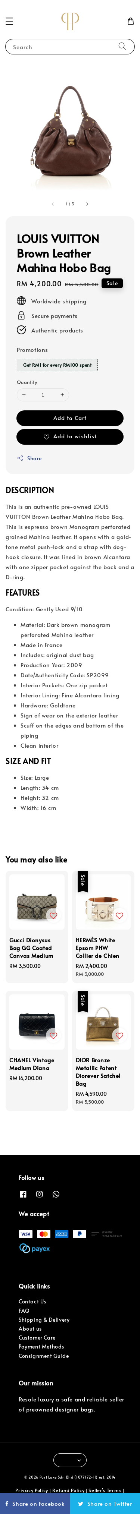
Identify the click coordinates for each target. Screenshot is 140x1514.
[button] (9, 21)
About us (30, 1328)
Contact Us (32, 1301)
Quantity (27, 382)
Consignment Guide (44, 1355)
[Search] (122, 46)
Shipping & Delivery (44, 1319)
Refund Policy (68, 1490)
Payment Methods (41, 1346)
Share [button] (29, 458)
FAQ (24, 1310)
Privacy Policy (31, 1490)
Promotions (32, 349)
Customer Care (37, 1337)
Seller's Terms (104, 1490)
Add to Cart (70, 418)
